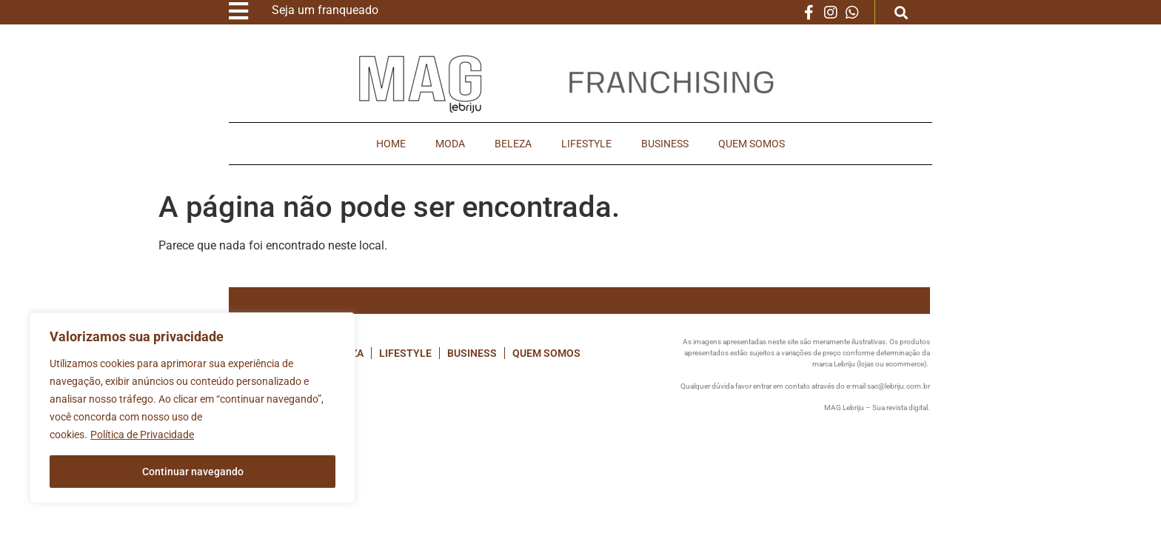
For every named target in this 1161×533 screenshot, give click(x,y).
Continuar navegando (193, 471)
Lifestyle (586, 144)
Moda (450, 144)
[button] (901, 12)
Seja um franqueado (325, 10)
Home (391, 144)
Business (665, 144)
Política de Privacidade (142, 434)
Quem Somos (751, 144)
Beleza (513, 144)
